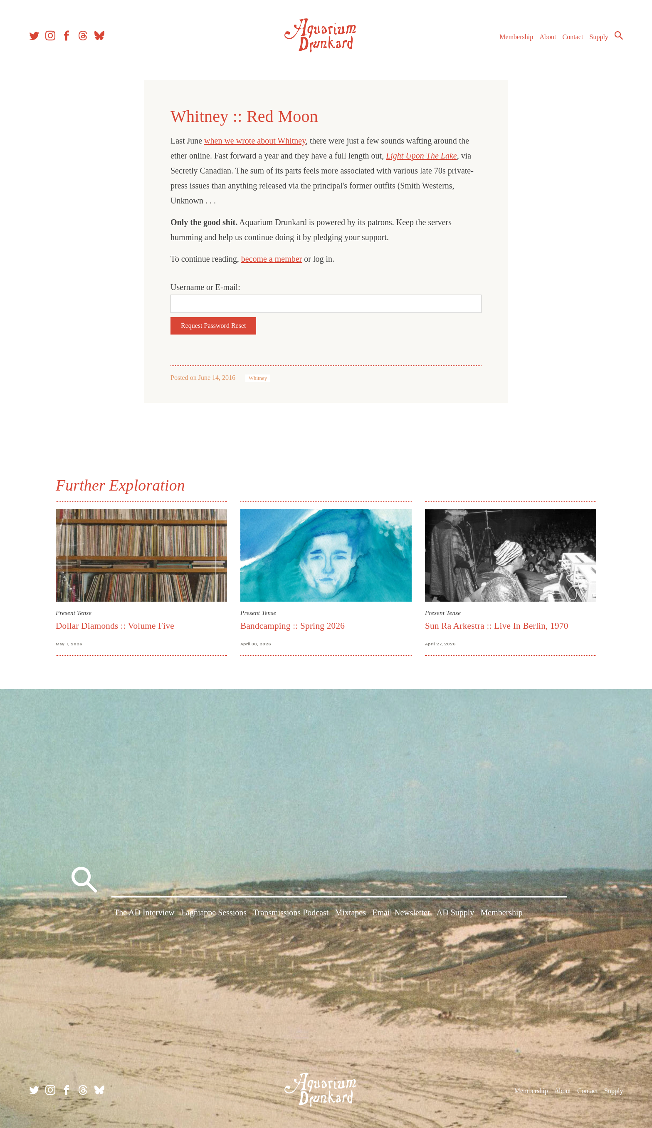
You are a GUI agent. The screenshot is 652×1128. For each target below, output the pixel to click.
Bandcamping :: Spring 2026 (292, 626)
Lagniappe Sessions (214, 912)
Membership (516, 36)
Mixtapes (350, 912)
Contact (573, 36)
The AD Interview (144, 912)
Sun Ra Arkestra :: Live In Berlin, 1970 (496, 626)
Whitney (258, 378)
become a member (271, 258)
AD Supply (455, 912)
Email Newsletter (401, 912)
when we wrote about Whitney (255, 140)
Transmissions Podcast (290, 912)
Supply (599, 36)
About (547, 36)
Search (619, 35)
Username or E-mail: (205, 287)
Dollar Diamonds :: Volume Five (115, 626)
